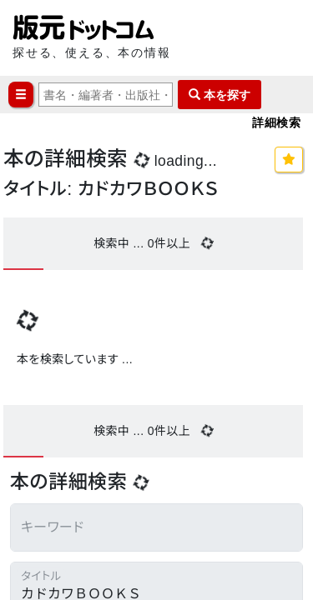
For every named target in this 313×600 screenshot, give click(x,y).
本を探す (219, 95)
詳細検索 (276, 122)
